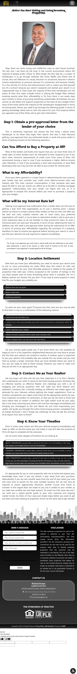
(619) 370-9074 (39, 594)
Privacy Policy (40, 626)
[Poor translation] (7, 639)
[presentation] (20, 556)
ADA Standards (49, 626)
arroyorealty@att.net (40, 597)
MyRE (63, 626)
